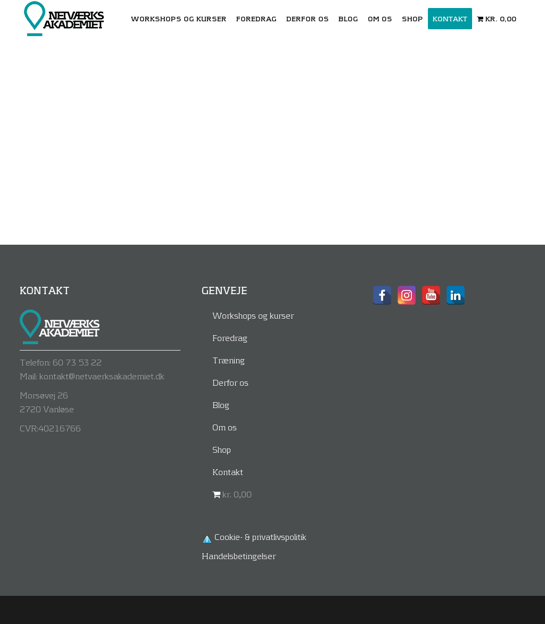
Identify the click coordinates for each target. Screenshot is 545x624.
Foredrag (229, 337)
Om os (224, 427)
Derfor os (230, 382)
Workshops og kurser (253, 315)
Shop (221, 449)
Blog (220, 405)
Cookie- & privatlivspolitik (260, 536)
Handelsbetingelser (239, 556)
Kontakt (227, 472)
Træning (228, 360)
